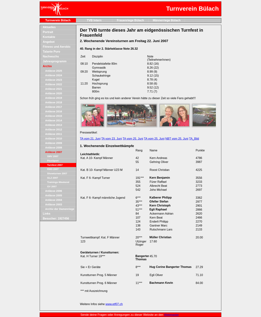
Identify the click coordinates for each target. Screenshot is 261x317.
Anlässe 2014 (53, 120)
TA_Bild (194, 138)
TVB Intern (94, 20)
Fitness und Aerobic (57, 46)
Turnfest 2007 (55, 165)
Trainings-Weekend (58, 182)
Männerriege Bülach (167, 20)
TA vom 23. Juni (111, 138)
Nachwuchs (51, 56)
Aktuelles (49, 27)
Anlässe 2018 (53, 102)
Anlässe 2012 (53, 129)
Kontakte (49, 36)
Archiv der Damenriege (59, 209)
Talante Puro (51, 51)
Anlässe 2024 (53, 75)
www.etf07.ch (114, 304)
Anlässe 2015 (53, 116)
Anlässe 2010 (53, 138)
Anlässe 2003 (53, 204)
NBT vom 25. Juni (176, 138)
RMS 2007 (53, 169)
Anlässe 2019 (53, 97)
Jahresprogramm (55, 61)
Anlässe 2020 (53, 93)
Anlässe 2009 (53, 143)
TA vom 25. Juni (133, 138)
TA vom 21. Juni (90, 138)
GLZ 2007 (52, 177)
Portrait (48, 32)
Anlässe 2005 (53, 195)
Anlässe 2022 (53, 84)
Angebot (49, 41)
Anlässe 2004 (53, 200)
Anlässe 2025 (53, 70)
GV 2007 (52, 186)
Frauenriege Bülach (130, 20)
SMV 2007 (52, 156)
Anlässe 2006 (53, 190)
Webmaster (171, 314)
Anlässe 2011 (53, 134)
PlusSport (53, 160)
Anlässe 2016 (53, 111)
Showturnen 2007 (57, 173)
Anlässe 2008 (53, 147)
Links (46, 213)
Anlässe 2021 (53, 88)
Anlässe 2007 (53, 152)
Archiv (47, 66)
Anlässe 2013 (53, 125)
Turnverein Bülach (58, 20)
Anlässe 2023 (53, 79)
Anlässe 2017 (53, 106)
